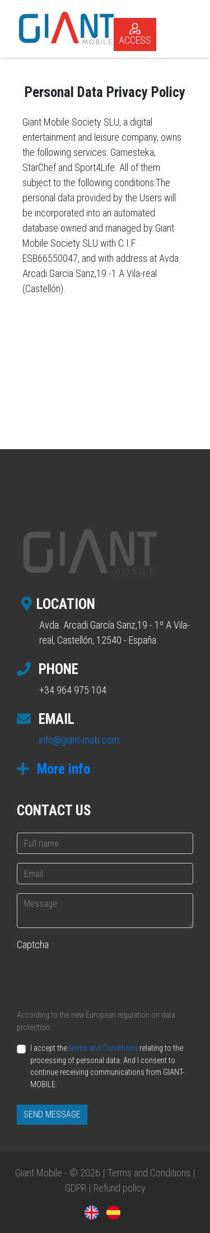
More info (53, 769)
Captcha (33, 944)
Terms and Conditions (149, 1173)
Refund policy (120, 1188)
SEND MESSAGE (52, 1114)
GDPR (75, 1188)
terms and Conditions (103, 1048)
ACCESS (135, 34)
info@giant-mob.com (79, 740)
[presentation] (102, 978)
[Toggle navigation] (184, 27)
